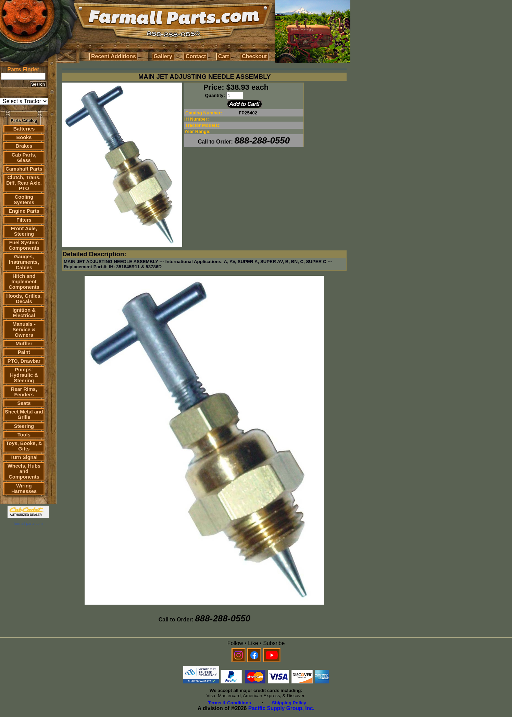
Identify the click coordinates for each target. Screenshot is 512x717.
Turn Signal (24, 457)
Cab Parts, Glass (24, 157)
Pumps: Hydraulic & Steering (24, 375)
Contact (196, 56)
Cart (223, 56)
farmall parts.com (28, 523)
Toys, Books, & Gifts (24, 446)
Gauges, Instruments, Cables (24, 262)
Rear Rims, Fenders (24, 391)
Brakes (24, 146)
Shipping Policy (289, 702)
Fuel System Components (24, 245)
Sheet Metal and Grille (24, 414)
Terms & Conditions (229, 702)
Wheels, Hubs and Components (24, 471)
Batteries (24, 129)
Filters (24, 220)
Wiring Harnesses (24, 488)
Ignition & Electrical (24, 312)
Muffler (24, 343)
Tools (23, 434)
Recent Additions (113, 56)
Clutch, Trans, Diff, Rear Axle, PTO (24, 183)
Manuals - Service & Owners (24, 329)
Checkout (254, 56)
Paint (24, 352)
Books (24, 137)
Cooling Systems (24, 199)
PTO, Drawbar (24, 361)
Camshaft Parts (23, 169)
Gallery (163, 56)
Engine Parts (24, 211)
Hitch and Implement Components (24, 281)
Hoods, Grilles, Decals (23, 298)
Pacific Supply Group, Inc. (281, 708)
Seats (23, 403)
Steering (24, 426)
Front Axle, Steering (24, 231)
